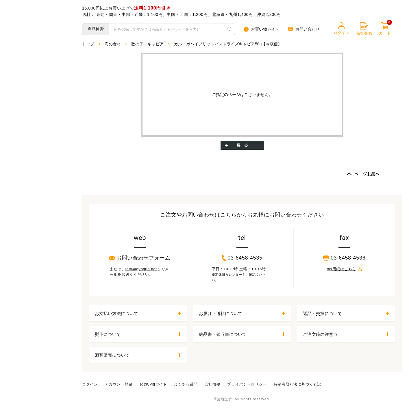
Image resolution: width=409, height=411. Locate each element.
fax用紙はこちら (344, 269)
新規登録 (364, 29)
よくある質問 (186, 384)
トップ (88, 44)
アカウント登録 (119, 384)
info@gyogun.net (141, 269)
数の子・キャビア (147, 44)
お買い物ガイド (261, 29)
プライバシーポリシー (247, 384)
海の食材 (113, 44)
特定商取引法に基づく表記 (297, 384)
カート (385, 28)
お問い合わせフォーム (140, 258)
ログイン (341, 28)
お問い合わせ (304, 29)
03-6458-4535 (242, 258)
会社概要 (213, 384)
